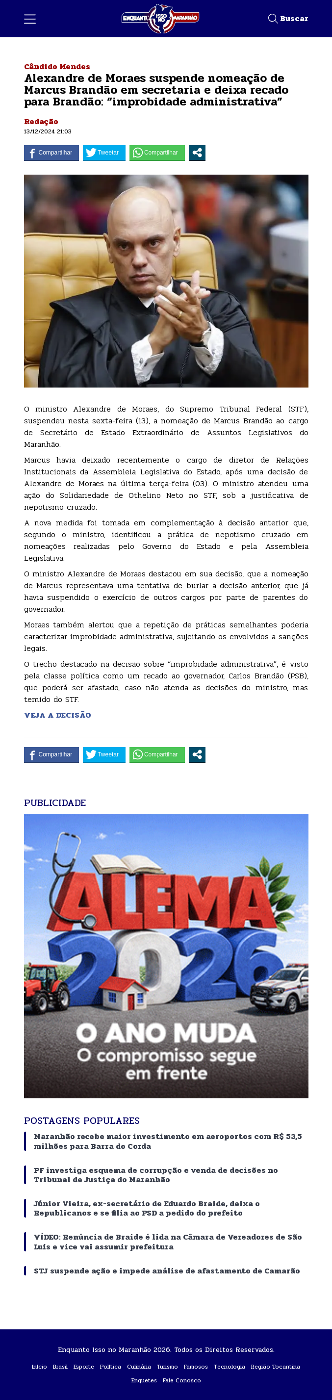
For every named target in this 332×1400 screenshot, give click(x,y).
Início (39, 1366)
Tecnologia (229, 1366)
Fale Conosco (182, 1380)
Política (110, 1366)
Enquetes (144, 1380)
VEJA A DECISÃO (58, 715)
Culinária (139, 1366)
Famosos (196, 1366)
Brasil (60, 1366)
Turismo (167, 1366)
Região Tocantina (275, 1366)
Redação (41, 121)
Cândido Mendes (57, 66)
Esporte (84, 1366)
